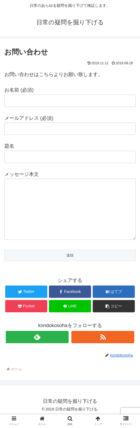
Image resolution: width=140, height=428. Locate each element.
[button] (114, 317)
